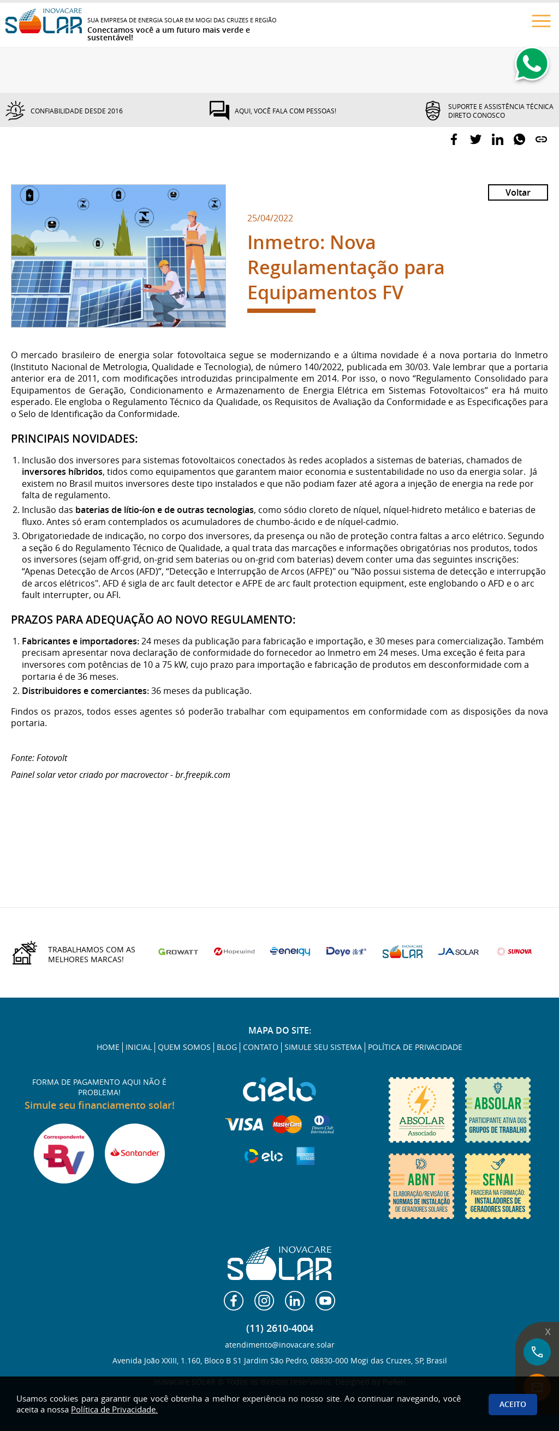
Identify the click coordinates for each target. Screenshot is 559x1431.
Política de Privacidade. (114, 1409)
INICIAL (139, 1047)
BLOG (227, 1047)
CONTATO (260, 1047)
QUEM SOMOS (184, 1047)
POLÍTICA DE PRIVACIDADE (415, 1047)
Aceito (512, 1404)
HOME (108, 1047)
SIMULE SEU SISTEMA (323, 1047)
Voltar (518, 192)
